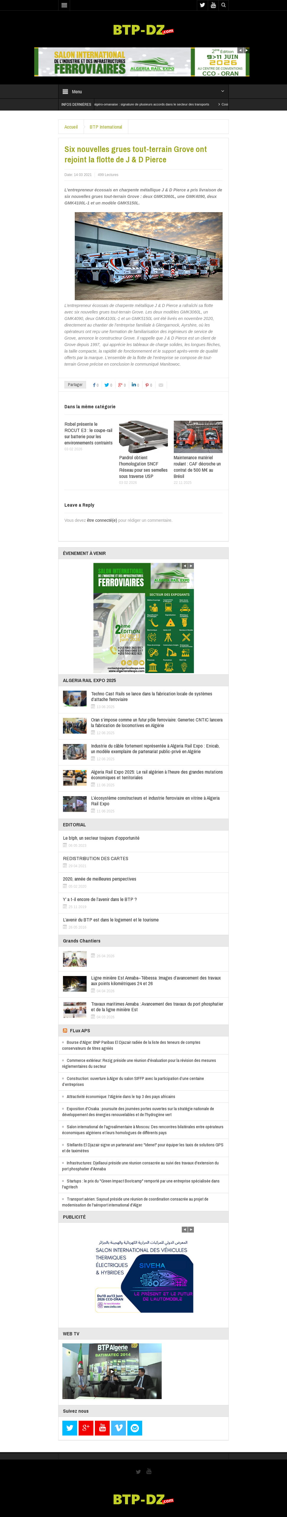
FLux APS (80, 1030)
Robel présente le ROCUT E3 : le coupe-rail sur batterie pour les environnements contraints (88, 433)
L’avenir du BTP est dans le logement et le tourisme (111, 919)
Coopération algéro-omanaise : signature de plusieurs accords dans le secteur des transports (148, 104)
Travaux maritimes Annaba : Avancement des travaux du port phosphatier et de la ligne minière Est (157, 1006)
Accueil (71, 126)
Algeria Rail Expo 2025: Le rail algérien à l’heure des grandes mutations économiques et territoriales (157, 774)
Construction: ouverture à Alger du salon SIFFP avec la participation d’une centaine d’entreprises (133, 1081)
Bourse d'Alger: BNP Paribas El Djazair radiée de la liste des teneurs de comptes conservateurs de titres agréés (131, 1045)
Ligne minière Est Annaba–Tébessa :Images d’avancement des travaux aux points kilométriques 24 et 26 (156, 980)
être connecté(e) (102, 520)
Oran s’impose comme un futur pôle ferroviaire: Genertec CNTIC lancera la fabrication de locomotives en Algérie (157, 722)
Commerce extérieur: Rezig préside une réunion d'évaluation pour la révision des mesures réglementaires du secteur (139, 1063)
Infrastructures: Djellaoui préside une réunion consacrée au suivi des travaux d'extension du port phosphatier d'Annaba (140, 1166)
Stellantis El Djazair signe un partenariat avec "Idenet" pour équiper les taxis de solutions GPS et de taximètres (142, 1148)
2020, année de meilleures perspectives (99, 878)
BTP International (106, 126)
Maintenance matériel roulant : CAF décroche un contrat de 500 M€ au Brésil (197, 466)
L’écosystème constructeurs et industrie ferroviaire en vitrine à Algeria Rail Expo (155, 800)
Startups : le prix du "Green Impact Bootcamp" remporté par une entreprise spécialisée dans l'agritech (141, 1184)
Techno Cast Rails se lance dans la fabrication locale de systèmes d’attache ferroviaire (151, 696)
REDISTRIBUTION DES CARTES (95, 858)
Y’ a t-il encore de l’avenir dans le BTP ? (100, 899)
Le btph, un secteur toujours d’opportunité (101, 838)
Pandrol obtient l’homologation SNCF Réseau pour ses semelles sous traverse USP (143, 466)
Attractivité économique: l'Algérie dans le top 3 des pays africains (121, 1096)
